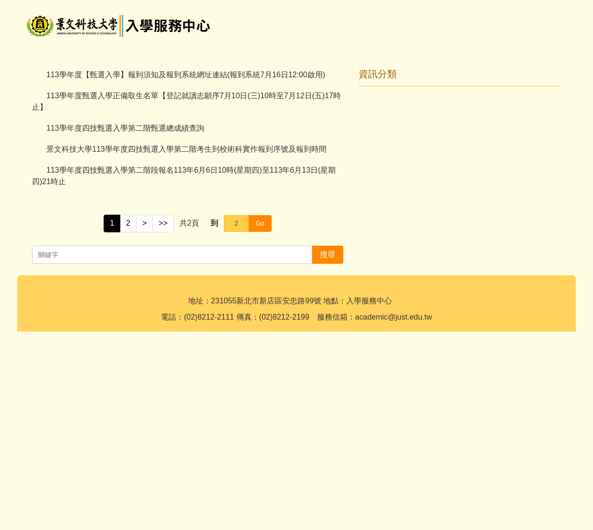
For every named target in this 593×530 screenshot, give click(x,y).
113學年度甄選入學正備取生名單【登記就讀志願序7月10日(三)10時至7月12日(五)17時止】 (186, 295)
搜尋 (545, 17)
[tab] (285, 232)
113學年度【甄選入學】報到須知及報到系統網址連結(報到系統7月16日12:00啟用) (185, 269)
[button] (36, 145)
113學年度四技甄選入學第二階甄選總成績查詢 (125, 322)
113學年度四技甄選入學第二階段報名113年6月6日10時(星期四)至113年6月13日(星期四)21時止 (184, 370)
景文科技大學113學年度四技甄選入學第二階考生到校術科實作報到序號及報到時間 (186, 343)
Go (260, 417)
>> (163, 417)
